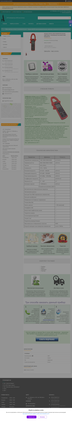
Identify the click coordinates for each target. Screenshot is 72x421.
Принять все (32, 417)
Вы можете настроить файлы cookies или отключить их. (35, 413)
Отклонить (42, 417)
